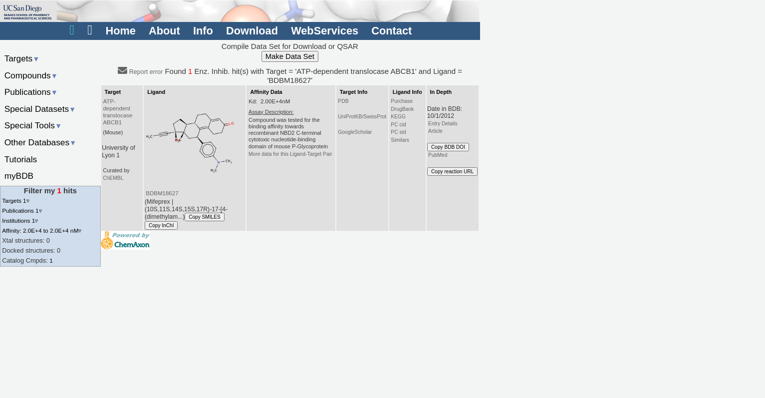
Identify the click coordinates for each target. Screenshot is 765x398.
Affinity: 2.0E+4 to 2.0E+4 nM (41, 230)
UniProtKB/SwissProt (362, 116)
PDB (343, 101)
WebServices (324, 30)
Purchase (402, 101)
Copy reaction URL (452, 171)
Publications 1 (21, 210)
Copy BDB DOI (448, 147)
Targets (22, 58)
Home (120, 30)
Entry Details (442, 123)
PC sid (398, 132)
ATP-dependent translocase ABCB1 (117, 111)
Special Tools (33, 125)
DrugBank (402, 109)
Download (252, 30)
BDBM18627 (162, 193)
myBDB (18, 176)
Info (203, 30)
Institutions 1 (20, 220)
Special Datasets (40, 109)
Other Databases (40, 142)
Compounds (31, 75)
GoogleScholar (355, 132)
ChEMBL (113, 178)
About (164, 30)
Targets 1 (15, 200)
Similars (400, 140)
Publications (31, 92)
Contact (391, 30)
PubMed (437, 155)
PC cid (398, 124)
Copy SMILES (205, 217)
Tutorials (20, 159)
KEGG (398, 116)
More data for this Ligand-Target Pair (290, 154)
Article (435, 131)
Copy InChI (161, 225)
